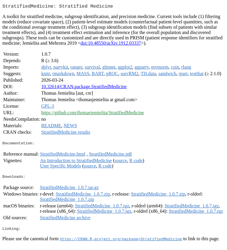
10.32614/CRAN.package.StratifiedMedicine (84, 87)
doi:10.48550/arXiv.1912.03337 (111, 44)
